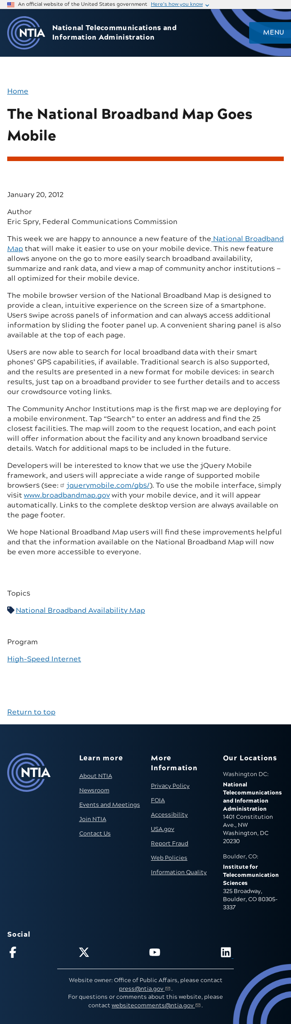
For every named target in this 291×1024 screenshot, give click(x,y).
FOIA (158, 800)
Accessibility (169, 815)
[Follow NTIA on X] (110, 954)
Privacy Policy (170, 786)
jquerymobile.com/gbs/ (108, 485)
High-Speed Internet (44, 659)
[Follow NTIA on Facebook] (39, 954)
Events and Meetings (109, 805)
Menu (273, 32)
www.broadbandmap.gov (67, 495)
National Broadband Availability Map (80, 610)
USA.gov (162, 829)
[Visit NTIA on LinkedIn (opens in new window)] (252, 954)
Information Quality (179, 872)
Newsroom (94, 790)
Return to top (31, 712)
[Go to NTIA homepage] (26, 33)
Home (17, 91)
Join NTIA (92, 819)
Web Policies (169, 858)
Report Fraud (169, 844)
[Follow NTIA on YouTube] (181, 954)
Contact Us (95, 834)
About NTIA (95, 776)
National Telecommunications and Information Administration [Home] (114, 32)
